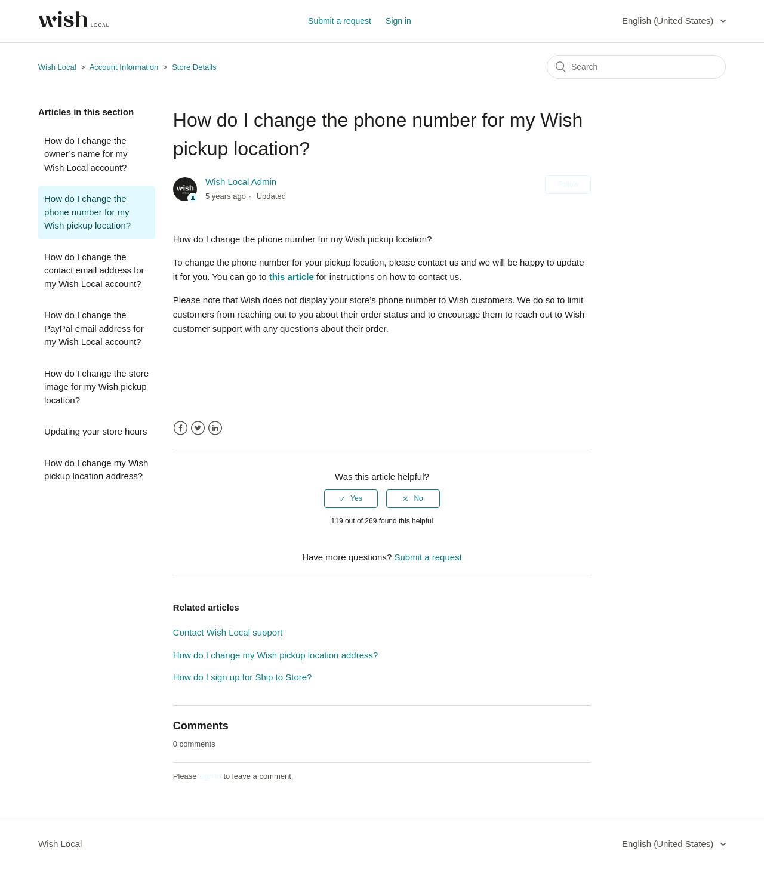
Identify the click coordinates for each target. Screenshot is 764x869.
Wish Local (58, 67)
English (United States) (669, 21)
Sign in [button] (398, 21)
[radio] (351, 498)
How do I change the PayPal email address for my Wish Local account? (94, 328)
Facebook (180, 428)
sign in (210, 776)
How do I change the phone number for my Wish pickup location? (87, 211)
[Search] (636, 67)
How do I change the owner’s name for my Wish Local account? (86, 153)
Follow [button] (567, 184)
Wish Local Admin (240, 182)
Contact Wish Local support (227, 632)
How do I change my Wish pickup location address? (96, 470)
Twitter (197, 428)
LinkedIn (215, 428)
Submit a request (339, 21)
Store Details (194, 67)
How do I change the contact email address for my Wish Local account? (94, 270)
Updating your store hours (95, 431)
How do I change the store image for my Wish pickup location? (96, 386)
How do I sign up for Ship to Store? (242, 677)
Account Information (124, 67)
